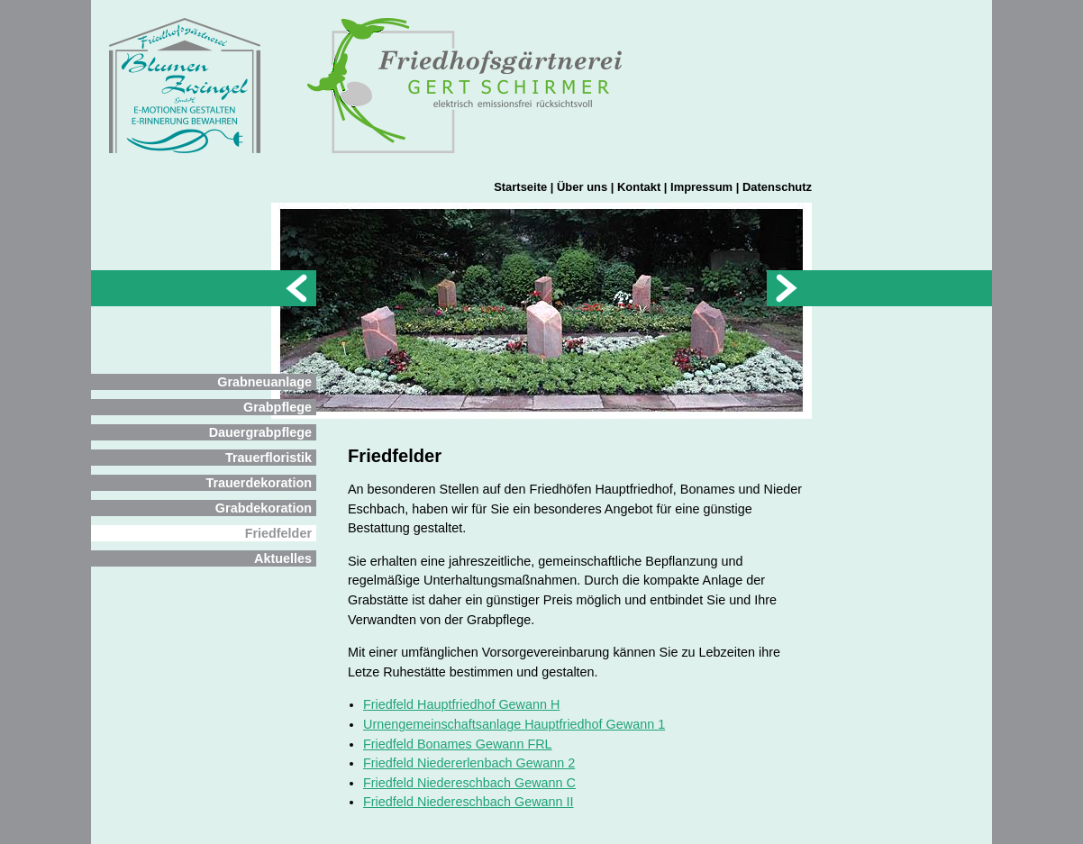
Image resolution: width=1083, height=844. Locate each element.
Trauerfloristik (268, 457)
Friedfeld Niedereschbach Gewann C (469, 783)
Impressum (701, 187)
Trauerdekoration (258, 483)
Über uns (582, 187)
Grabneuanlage (264, 382)
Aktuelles (283, 558)
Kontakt (638, 187)
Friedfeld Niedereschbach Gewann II (468, 801)
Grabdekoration (263, 508)
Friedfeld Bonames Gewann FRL (457, 744)
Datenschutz (777, 187)
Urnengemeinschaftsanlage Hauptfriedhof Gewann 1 (514, 724)
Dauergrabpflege (260, 432)
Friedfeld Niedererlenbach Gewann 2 (469, 763)
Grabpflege (277, 407)
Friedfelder (278, 533)
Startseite (520, 187)
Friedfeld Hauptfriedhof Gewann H (461, 704)
